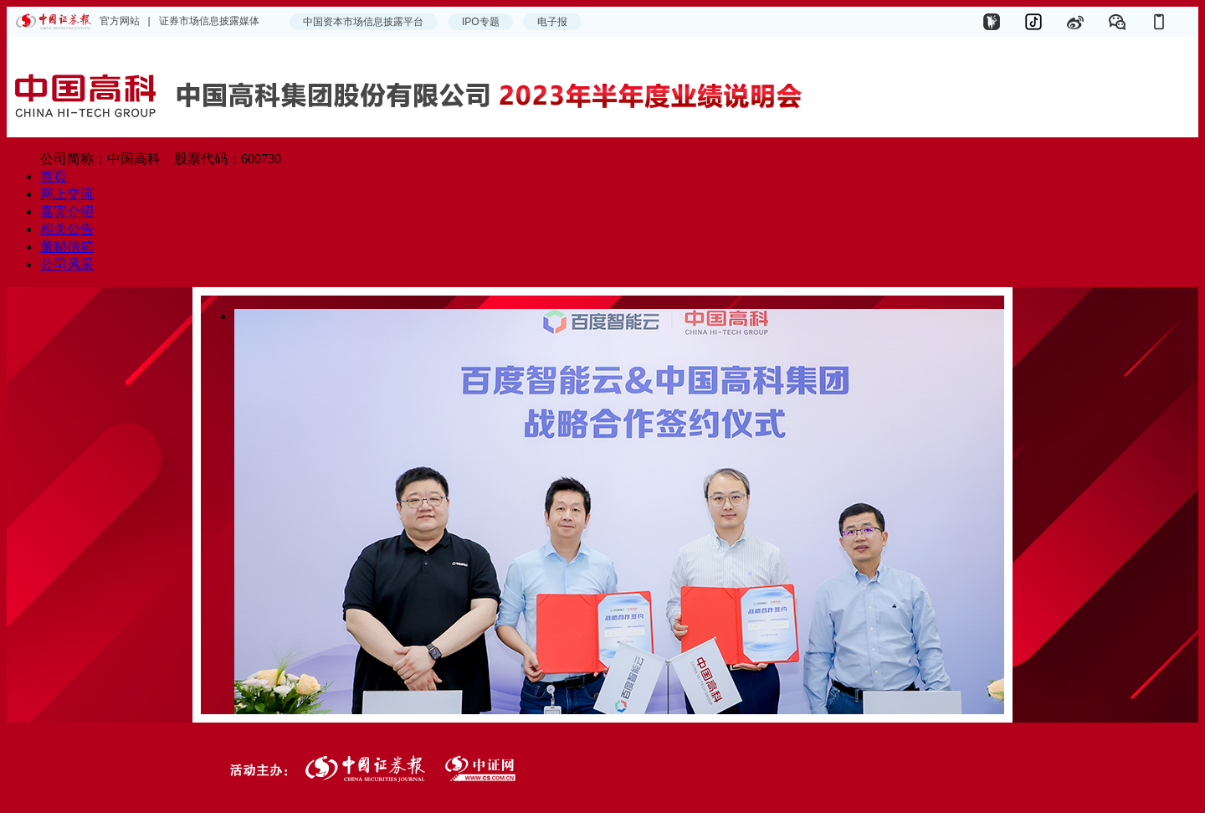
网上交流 (67, 194)
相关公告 (67, 229)
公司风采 (67, 264)
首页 (53, 176)
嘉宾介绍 (67, 211)
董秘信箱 (67, 246)
